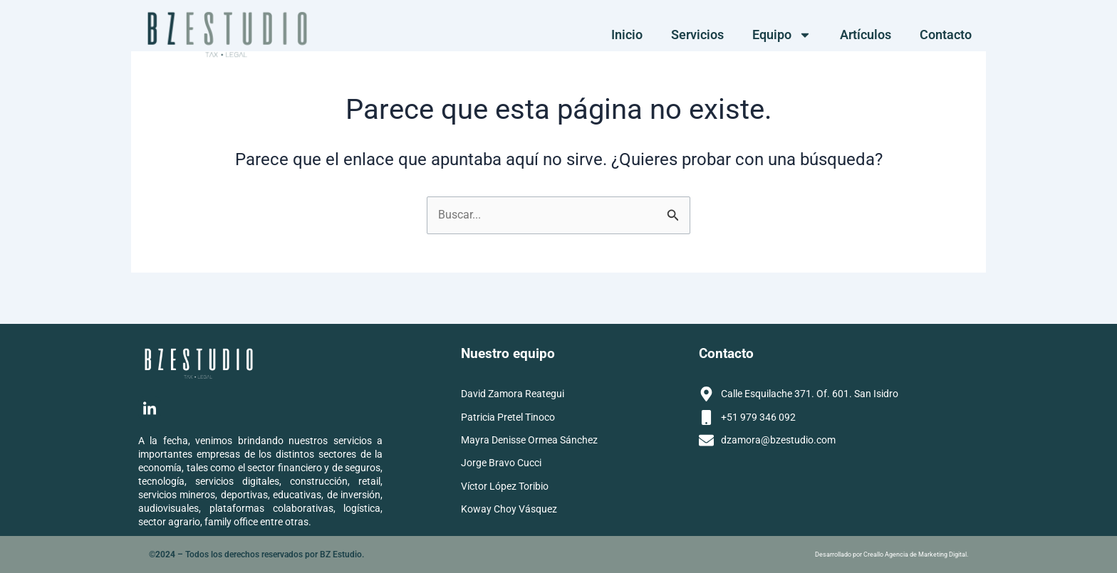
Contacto (946, 34)
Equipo (781, 34)
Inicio (627, 34)
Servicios (697, 34)
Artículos (865, 34)
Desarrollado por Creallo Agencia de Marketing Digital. (891, 554)
